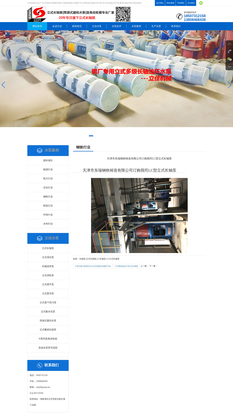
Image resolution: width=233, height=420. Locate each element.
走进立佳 (57, 26)
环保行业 (48, 214)
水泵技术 (116, 26)
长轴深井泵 (48, 266)
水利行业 (48, 223)
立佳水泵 (96, 26)
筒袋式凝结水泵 (48, 320)
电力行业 (48, 178)
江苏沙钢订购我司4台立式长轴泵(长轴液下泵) (93, 266)
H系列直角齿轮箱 (48, 338)
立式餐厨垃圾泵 (48, 329)
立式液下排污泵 (48, 302)
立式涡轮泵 (48, 275)
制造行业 (48, 205)
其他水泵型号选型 (48, 347)
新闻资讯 (77, 26)
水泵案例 (136, 26)
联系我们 (176, 26)
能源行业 (48, 169)
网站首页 (37, 26)
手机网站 (180, 3)
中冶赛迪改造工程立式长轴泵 (126, 266)
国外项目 (48, 160)
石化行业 (48, 187)
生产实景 (156, 26)
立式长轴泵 (48, 248)
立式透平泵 (48, 284)
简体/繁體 (170, 3)
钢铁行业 (48, 196)
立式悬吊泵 (48, 293)
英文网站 (159, 3)
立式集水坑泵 (48, 311)
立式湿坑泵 (48, 257)
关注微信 (191, 3)
